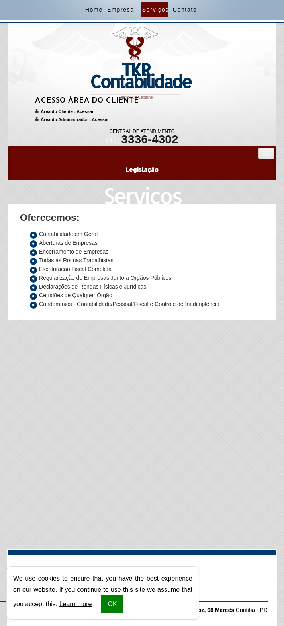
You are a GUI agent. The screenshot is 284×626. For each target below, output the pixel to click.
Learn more (75, 604)
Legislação (142, 169)
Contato (184, 9)
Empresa (120, 9)
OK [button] (112, 604)
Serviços (155, 9)
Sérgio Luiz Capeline (138, 67)
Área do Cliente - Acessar (67, 111)
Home (93, 9)
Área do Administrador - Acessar (75, 119)
